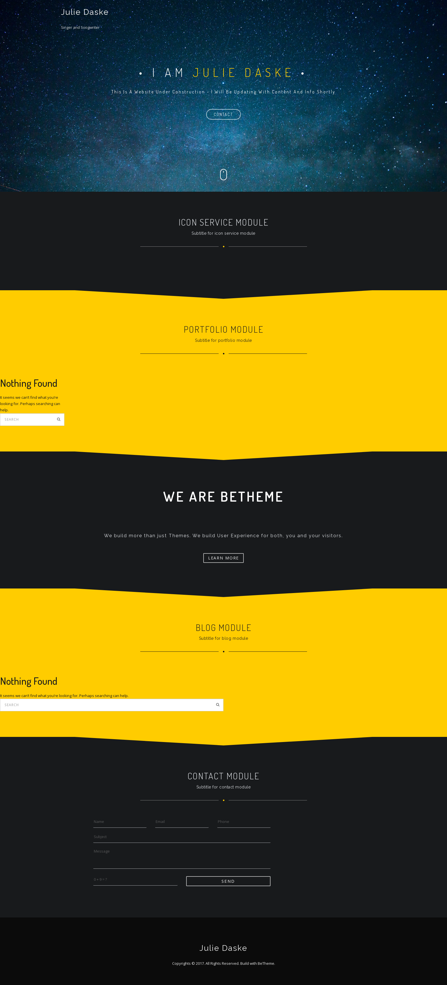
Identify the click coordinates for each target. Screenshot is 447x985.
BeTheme (266, 963)
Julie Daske (85, 12)
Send (228, 881)
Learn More (223, 558)
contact (223, 114)
